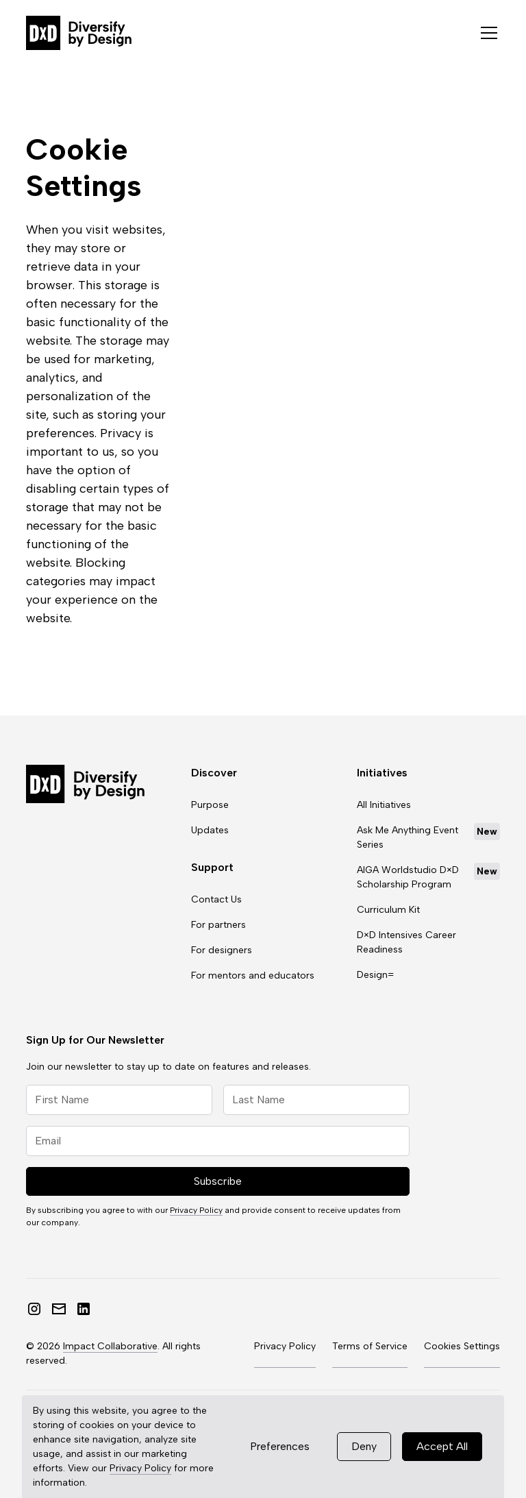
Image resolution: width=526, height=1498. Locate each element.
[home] (79, 33)
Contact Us (216, 899)
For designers (221, 950)
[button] (486, 32)
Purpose (210, 805)
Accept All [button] (442, 1446)
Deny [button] (364, 1446)
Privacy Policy (140, 1468)
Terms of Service (370, 1346)
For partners (218, 925)
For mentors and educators (252, 975)
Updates (210, 830)
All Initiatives (384, 805)
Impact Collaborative (110, 1346)
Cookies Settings (462, 1346)
